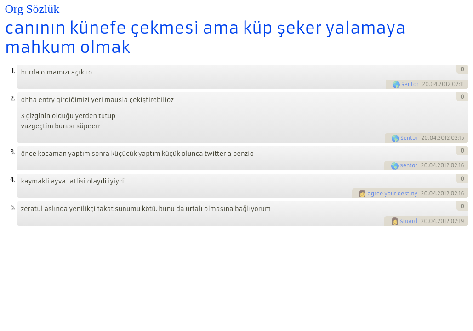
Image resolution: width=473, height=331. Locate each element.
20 (425, 84)
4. (12, 179)
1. (13, 70)
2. (13, 98)
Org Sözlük (32, 9)
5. (13, 207)
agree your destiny (392, 193)
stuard (408, 221)
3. (13, 152)
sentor (410, 84)
